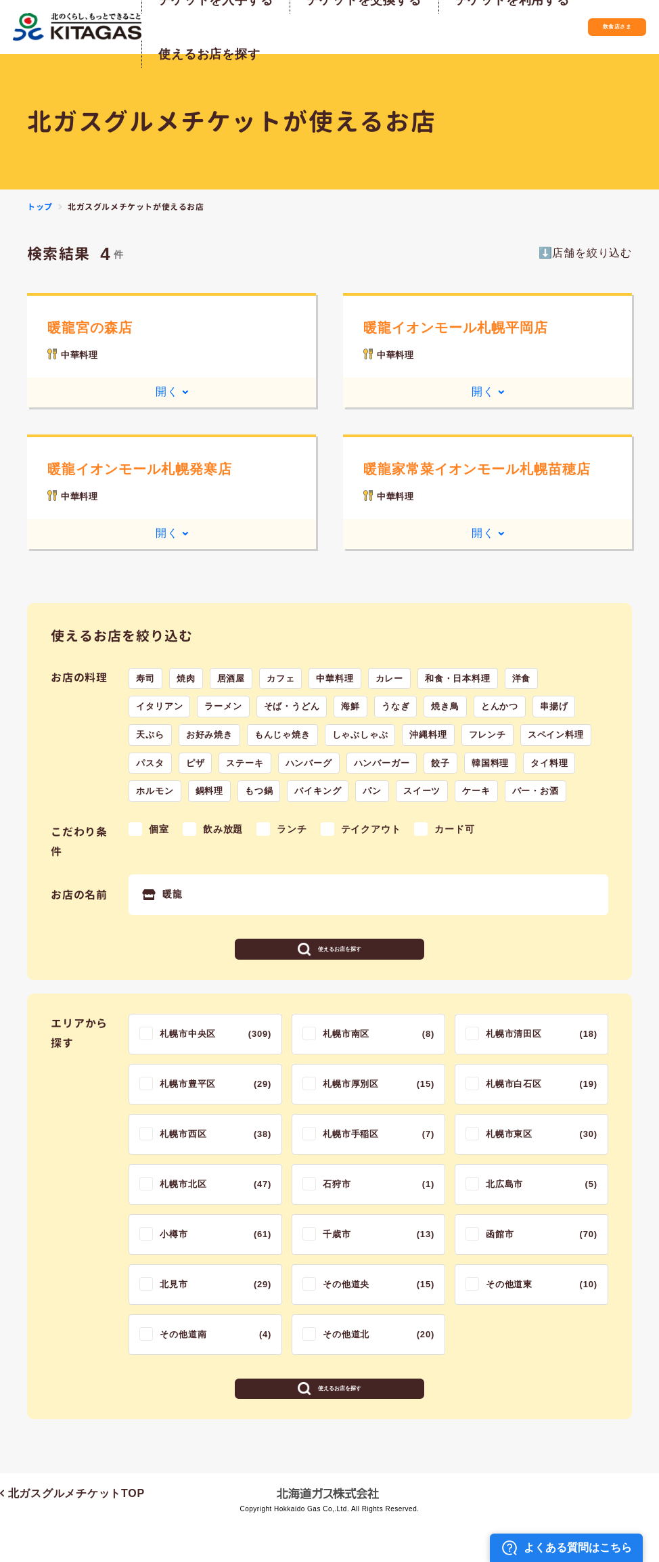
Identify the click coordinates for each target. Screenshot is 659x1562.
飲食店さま (588, 26)
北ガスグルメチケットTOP (72, 1533)
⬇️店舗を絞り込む (585, 253)
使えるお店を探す (339, 958)
